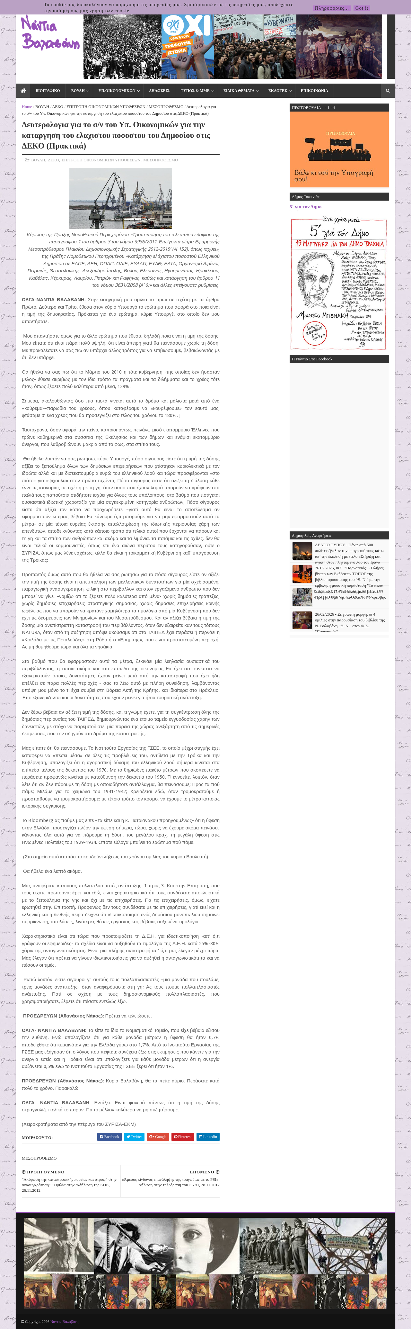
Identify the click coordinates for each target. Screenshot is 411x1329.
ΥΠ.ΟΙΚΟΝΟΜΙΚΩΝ (117, 90)
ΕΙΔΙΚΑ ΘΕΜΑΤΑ (239, 90)
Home (27, 106)
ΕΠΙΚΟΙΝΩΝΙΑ (314, 90)
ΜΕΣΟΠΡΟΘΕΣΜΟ (166, 106)
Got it (362, 8)
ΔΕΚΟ (57, 106)
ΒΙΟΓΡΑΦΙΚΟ (48, 90)
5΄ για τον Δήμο (305, 206)
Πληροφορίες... (332, 8)
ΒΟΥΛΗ (78, 90)
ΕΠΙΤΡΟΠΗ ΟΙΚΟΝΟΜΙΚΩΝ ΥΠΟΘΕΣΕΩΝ (105, 106)
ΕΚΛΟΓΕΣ (277, 90)
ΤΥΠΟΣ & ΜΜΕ (195, 90)
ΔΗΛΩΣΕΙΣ (159, 90)
